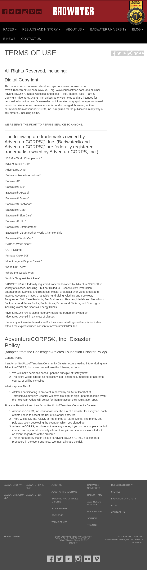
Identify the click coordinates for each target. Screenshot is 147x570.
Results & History (122, 485)
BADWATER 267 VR (13, 485)
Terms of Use (59, 522)
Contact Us (31, 38)
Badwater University (108, 29)
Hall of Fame (94, 495)
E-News (9, 38)
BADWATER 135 (34, 495)
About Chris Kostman (64, 492)
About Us (75, 29)
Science (92, 518)
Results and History (41, 29)
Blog (138, 29)
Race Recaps (94, 511)
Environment (59, 508)
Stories (115, 492)
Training (92, 525)
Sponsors (57, 515)
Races (10, 29)
